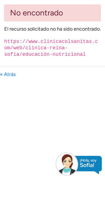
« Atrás (8, 74)
